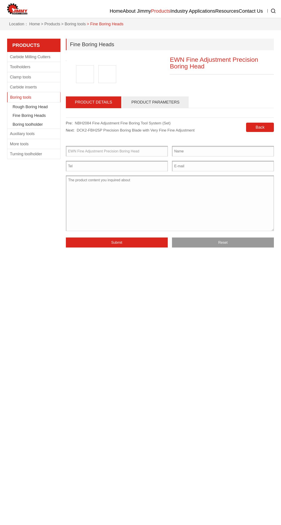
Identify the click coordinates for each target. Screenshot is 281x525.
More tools (19, 228)
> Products (53, 108)
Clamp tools (20, 161)
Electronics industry (95, 487)
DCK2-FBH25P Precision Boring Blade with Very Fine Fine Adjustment (136, 303)
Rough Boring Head (30, 190)
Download (136, 471)
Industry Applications (170, 11)
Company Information (137, 452)
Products (129, 11)
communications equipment (102, 481)
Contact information (175, 452)
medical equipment (94, 474)
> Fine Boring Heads (108, 108)
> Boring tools (76, 108)
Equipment (16, 467)
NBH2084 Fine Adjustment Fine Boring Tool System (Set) (123, 296)
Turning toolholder (26, 238)
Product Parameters (155, 275)
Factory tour (17, 461)
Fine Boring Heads (29, 199)
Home (67, 11)
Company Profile (22, 454)
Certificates (17, 481)
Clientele (15, 474)
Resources (213, 11)
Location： (21, 108)
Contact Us (246, 11)
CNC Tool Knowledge (137, 463)
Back (260, 300)
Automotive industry (95, 461)
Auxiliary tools (22, 218)
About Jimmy (97, 11)
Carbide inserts (23, 171)
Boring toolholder (27, 208)
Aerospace (87, 454)
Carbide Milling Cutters (30, 141)
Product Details (93, 275)
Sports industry (91, 494)
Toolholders (20, 151)
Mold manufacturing (95, 467)
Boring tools (20, 181)
